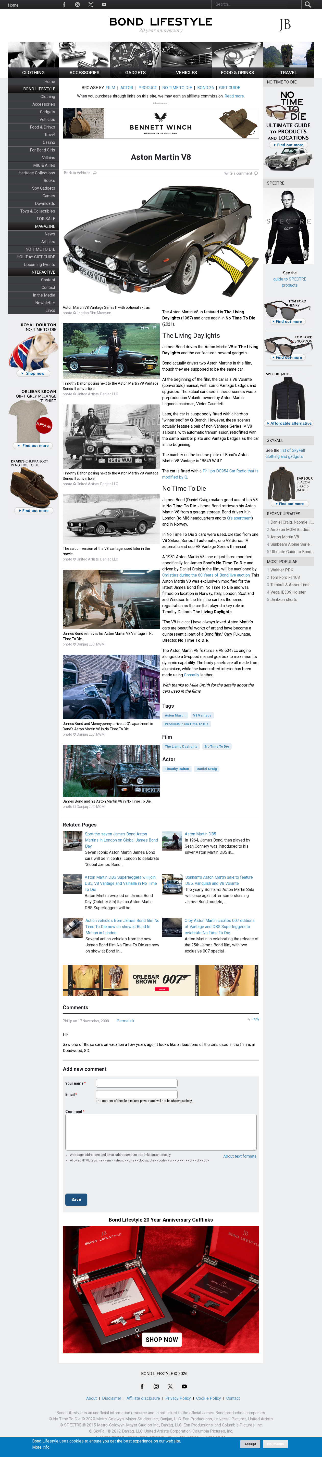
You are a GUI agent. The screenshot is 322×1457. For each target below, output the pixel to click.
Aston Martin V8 (284, 537)
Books (49, 180)
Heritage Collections (37, 173)
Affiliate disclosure (143, 1398)
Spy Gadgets (43, 188)
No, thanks (275, 1444)
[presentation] (104, 1179)
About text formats (240, 1156)
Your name (74, 1083)
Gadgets (47, 111)
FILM (110, 87)
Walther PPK (281, 570)
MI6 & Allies (44, 165)
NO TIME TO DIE (40, 249)
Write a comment (238, 173)
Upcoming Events (39, 264)
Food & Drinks (42, 127)
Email (70, 1094)
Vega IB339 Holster (288, 592)
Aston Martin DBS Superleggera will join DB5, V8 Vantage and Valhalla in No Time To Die (121, 883)
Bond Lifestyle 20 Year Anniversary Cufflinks (161, 1220)
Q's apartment (239, 518)
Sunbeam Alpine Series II (293, 544)
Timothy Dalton (177, 769)
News (50, 234)
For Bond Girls (42, 150)
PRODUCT (148, 87)
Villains (48, 157)
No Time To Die (217, 746)
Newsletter (45, 302)
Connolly (191, 675)
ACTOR (126, 87)
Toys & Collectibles (37, 211)
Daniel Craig (207, 769)
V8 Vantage (202, 715)
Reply (255, 1019)
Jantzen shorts (283, 599)
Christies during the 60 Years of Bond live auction (206, 575)
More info (40, 1447)
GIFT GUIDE (229, 87)
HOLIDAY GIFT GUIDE (36, 257)
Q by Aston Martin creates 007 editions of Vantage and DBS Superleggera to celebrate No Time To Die (220, 926)
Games (49, 195)
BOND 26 (205, 87)
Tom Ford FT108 (285, 577)
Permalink (125, 1020)
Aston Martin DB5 (200, 834)
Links (50, 310)
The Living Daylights (181, 746)
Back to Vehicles (77, 173)
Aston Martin (175, 715)
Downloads (45, 203)
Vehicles (47, 119)
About (91, 1398)
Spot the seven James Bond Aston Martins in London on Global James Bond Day (121, 840)
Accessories (43, 104)
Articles (48, 241)
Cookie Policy (208, 1398)
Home (13, 5)
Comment (73, 1112)
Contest (48, 279)
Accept (250, 1444)
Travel (49, 134)
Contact (48, 287)
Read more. (235, 96)
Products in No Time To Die (186, 724)
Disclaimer (111, 1398)
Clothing (48, 96)
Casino (49, 142)
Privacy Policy (178, 1398)
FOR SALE (46, 218)
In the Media (44, 295)
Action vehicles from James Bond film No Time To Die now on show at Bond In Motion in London (122, 926)
